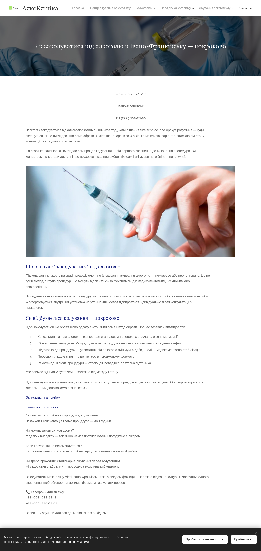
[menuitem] (80, 8)
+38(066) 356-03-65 (130, 118)
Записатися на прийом (43, 397)
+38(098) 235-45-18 (130, 94)
